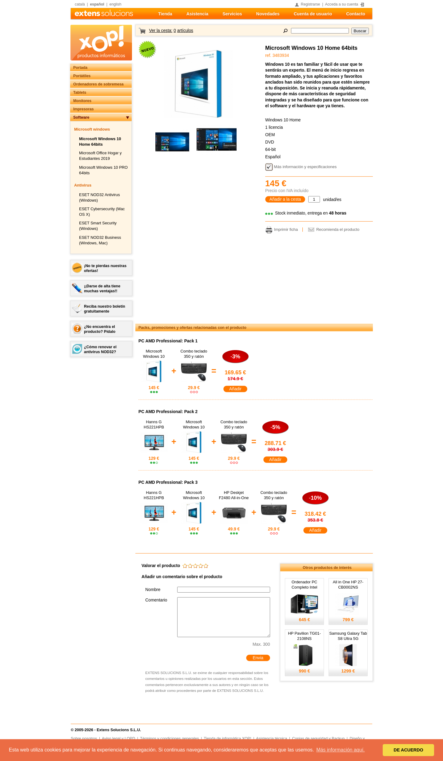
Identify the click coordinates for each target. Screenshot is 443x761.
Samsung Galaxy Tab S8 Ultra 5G (348, 636)
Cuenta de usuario (313, 13)
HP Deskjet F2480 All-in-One (234, 495)
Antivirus (82, 185)
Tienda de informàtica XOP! (227, 738)
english (116, 4)
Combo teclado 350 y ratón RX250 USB (193, 356)
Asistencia (197, 13)
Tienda (165, 13)
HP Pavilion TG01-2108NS (304, 636)
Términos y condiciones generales (169, 738)
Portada (80, 67)
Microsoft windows (92, 129)
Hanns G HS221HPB (154, 424)
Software (81, 117)
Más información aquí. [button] (340, 749)
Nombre (152, 589)
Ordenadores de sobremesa (98, 84)
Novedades (268, 13)
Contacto (355, 13)
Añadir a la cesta (285, 199)
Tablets (79, 92)
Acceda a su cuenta (341, 4)
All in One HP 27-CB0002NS (348, 584)
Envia (258, 658)
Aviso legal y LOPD (118, 738)
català (80, 4)
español (97, 4)
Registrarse (310, 4)
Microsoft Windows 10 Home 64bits (311, 48)
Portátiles (81, 76)
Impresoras (83, 109)
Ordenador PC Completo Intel (304, 584)
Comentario (156, 600)
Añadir (235, 389)
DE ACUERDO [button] (408, 749)
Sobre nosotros (84, 738)
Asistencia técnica (271, 738)
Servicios (232, 13)
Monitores (82, 101)
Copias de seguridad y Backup (318, 738)
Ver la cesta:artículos (171, 30)
